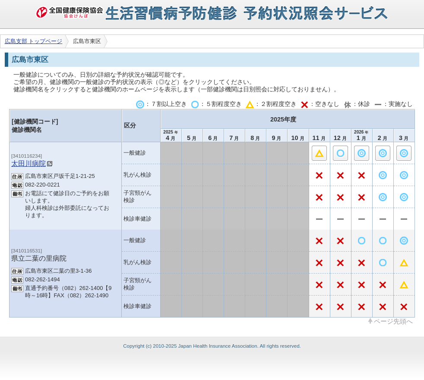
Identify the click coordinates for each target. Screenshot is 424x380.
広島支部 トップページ (34, 41)
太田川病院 (28, 163)
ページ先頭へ (393, 321)
